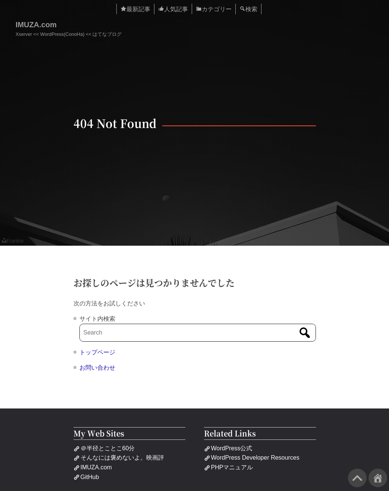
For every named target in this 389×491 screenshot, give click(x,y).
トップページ (97, 352)
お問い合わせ (97, 367)
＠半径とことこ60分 (104, 448)
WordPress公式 (228, 448)
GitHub (86, 477)
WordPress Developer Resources (251, 457)
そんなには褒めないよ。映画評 (118, 457)
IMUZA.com (36, 25)
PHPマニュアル (228, 467)
